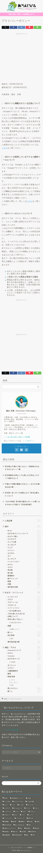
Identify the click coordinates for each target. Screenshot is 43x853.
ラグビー (24, 668)
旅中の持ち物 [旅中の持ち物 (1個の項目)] (7, 825)
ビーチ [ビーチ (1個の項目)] (16, 811)
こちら (4, 148)
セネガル (24, 553)
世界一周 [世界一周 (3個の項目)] (30, 818)
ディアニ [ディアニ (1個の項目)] (28, 808)
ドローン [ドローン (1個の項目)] (37, 808)
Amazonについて (24, 650)
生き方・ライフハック (23, 592)
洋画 (11, 685)
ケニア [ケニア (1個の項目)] (13, 804)
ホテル (24, 564)
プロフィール (24, 602)
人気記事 (23, 520)
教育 (24, 674)
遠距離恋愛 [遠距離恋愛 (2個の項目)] (7, 835)
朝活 (11, 638)
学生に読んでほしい (24, 619)
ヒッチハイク (24, 597)
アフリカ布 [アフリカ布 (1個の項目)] (7, 801)
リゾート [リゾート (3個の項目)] (31, 815)
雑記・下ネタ (23, 647)
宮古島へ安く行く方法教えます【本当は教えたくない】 (22, 494)
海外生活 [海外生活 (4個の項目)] (37, 828)
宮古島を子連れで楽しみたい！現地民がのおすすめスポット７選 (22, 468)
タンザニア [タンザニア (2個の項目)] (7, 808)
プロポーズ (24, 605)
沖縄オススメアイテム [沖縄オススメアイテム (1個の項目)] (10, 828)
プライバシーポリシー (17, 847)
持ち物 (24, 573)
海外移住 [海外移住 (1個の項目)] (6, 831)
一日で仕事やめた (24, 611)
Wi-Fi (24, 531)
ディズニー (14, 682)
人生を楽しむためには (24, 614)
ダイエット (24, 665)
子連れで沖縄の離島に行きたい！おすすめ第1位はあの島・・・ (22, 485)
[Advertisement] (21, 57)
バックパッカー (24, 562)
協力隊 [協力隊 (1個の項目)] (14, 821)
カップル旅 (24, 542)
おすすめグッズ (24, 659)
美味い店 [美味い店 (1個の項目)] (15, 831)
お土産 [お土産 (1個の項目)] (29, 798)
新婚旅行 (24, 576)
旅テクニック (24, 579)
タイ (24, 556)
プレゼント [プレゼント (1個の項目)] (33, 811)
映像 (24, 581)
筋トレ (24, 632)
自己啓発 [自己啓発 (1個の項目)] (23, 831)
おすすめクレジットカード (24, 533)
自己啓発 (24, 635)
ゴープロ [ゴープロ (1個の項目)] (21, 804)
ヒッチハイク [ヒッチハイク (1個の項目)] (7, 811)
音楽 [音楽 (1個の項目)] (33, 835)
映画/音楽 (24, 677)
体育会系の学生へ (16, 622)
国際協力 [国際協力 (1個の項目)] (22, 821)
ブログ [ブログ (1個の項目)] (24, 811)
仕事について (24, 616)
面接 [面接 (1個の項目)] (27, 835)
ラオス (24, 567)
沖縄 (24, 584)
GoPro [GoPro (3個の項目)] (6, 798)
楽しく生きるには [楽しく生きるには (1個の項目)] (19, 825)
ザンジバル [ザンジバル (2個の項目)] (30, 804)
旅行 (23, 526)
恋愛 (24, 626)
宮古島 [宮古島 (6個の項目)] (30, 821)
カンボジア (24, 545)
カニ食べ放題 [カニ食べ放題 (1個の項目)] (30, 801)
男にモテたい (24, 688)
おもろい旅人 (24, 536)
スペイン (24, 550)
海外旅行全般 (24, 587)
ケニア (24, 547)
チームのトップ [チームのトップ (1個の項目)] (18, 808)
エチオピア (24, 539)
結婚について (14, 629)
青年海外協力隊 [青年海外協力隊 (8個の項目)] (18, 835)
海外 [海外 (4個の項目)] (21, 828)
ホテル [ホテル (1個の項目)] (15, 815)
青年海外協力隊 (24, 642)
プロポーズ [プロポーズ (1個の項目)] (7, 815)
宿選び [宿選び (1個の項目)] (38, 821)
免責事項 (29, 847)
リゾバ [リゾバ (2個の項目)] (23, 815)
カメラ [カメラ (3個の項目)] (6, 804)
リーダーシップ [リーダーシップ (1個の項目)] (20, 818)
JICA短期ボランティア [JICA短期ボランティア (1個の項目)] (17, 798)
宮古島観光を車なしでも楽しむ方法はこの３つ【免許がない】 (22, 476)
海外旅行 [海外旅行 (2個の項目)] (28, 828)
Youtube (24, 656)
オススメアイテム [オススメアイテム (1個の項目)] (18, 801)
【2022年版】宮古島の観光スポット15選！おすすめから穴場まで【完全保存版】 (22, 503)
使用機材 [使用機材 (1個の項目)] (6, 821)
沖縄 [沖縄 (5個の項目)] (29, 825)
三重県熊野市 (24, 671)
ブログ (24, 599)
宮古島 (24, 570)
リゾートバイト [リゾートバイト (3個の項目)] (8, 818)
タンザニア (24, 559)
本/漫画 (12, 662)
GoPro (24, 653)
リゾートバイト (24, 608)
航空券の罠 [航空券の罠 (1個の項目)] (33, 831)
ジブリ (12, 680)
